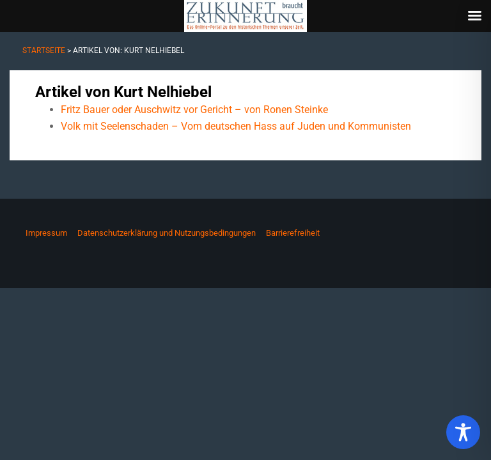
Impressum (46, 233)
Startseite (43, 50)
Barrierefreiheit (293, 233)
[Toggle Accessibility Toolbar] (463, 432)
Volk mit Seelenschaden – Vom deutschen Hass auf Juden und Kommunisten (236, 126)
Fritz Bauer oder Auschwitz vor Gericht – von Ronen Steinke (194, 109)
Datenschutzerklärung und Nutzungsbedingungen (166, 233)
